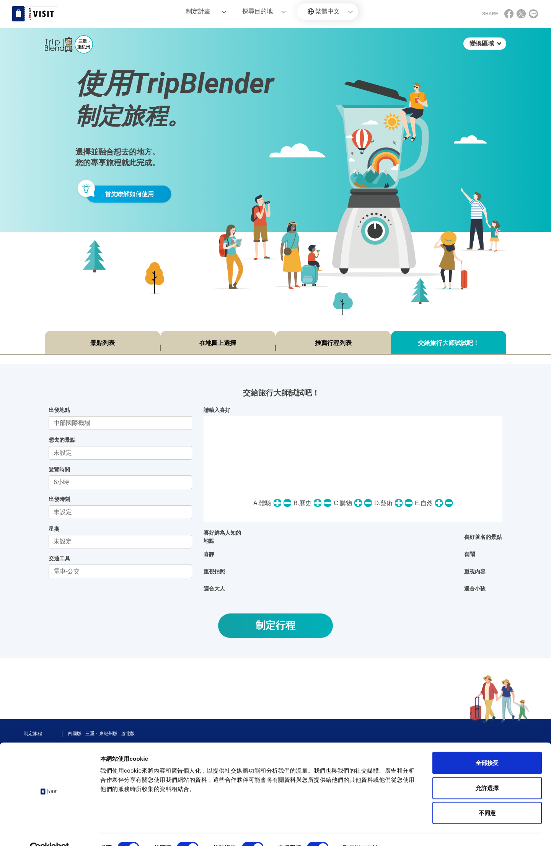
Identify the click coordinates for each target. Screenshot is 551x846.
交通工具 (59, 558)
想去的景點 (62, 440)
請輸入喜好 (217, 410)
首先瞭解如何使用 (129, 194)
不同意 (487, 795)
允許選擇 (487, 771)
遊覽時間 (59, 470)
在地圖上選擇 (217, 343)
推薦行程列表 (333, 343)
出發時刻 (59, 499)
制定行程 (275, 625)
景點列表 (102, 343)
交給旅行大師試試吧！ (448, 343)
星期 (54, 529)
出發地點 (59, 410)
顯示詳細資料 (360, 831)
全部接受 (487, 745)
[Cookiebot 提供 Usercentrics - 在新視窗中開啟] (49, 831)
